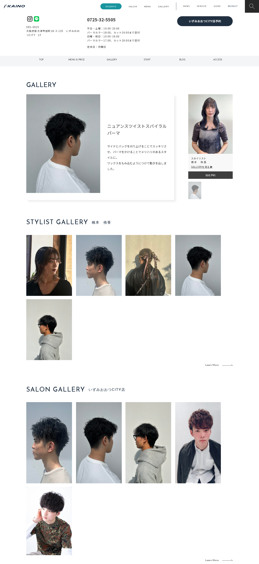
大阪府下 (91, 519)
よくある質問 (50, 518)
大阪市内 (91, 513)
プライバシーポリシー (209, 530)
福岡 (109, 519)
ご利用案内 (50, 513)
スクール (167, 513)
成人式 (166, 519)
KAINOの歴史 (204, 513)
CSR (199, 524)
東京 (88, 507)
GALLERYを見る (200, 167)
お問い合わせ (204, 536)
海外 (109, 530)
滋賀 (88, 524)
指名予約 (210, 175)
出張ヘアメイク (171, 507)
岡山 (109, 513)
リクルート (203, 519)
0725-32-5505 (101, 19)
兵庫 (88, 536)
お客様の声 (50, 524)
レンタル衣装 (140, 519)
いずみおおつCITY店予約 (205, 21)
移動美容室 (139, 507)
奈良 (88, 530)
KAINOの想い (204, 507)
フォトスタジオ (142, 513)
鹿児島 (110, 524)
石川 (109, 507)
